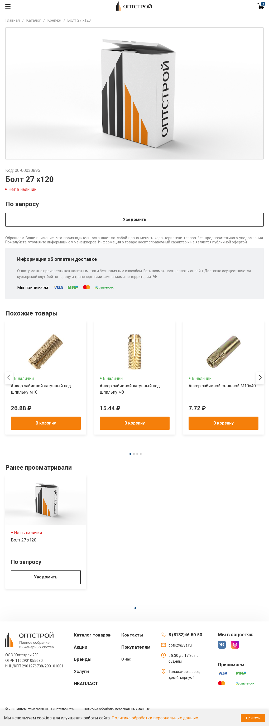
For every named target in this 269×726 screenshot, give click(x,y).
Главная (12, 20)
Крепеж (54, 20)
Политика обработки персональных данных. (155, 717)
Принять (253, 718)
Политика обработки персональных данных (117, 709)
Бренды (83, 659)
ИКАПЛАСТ (86, 683)
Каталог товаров (92, 635)
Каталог (33, 20)
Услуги (81, 671)
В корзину (46, 423)
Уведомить (134, 219)
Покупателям (136, 647)
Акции (80, 647)
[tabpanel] (45, 378)
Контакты (132, 635)
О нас (126, 659)
